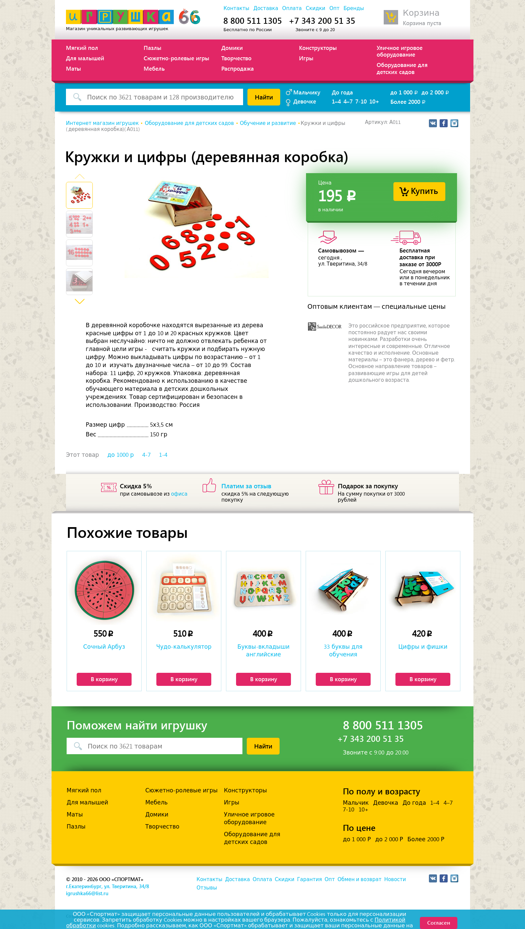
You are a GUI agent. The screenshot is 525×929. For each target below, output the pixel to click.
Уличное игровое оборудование (400, 51)
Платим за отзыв (246, 485)
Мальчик (356, 802)
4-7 (146, 454)
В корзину (104, 679)
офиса (179, 494)
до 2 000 (436, 92)
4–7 (348, 101)
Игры (306, 58)
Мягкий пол (82, 47)
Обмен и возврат (359, 879)
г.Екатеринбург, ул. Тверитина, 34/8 (107, 886)
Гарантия (309, 879)
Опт (334, 8)
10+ (374, 101)
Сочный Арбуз (104, 646)
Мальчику (306, 92)
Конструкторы (318, 47)
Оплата (292, 8)
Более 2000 (408, 101)
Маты (73, 68)
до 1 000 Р (357, 839)
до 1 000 (404, 92)
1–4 (336, 101)
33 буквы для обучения (343, 650)
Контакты (236, 8)
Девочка (385, 802)
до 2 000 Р (389, 839)
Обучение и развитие (268, 123)
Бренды (354, 8)
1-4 (163, 454)
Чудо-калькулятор (184, 646)
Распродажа (237, 68)
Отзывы (207, 888)
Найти (264, 96)
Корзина (421, 13)
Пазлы (152, 47)
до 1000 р (120, 454)
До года (342, 92)
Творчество (236, 58)
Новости (395, 879)
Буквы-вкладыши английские (263, 650)
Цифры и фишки (423, 646)
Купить (424, 190)
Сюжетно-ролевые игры (176, 58)
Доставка (265, 8)
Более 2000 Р (425, 839)
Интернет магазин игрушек (102, 123)
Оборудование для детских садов (402, 68)
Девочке (304, 101)
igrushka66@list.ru (87, 893)
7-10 (361, 101)
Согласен (438, 922)
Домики (232, 47)
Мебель (154, 68)
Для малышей (85, 58)
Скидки (315, 8)
